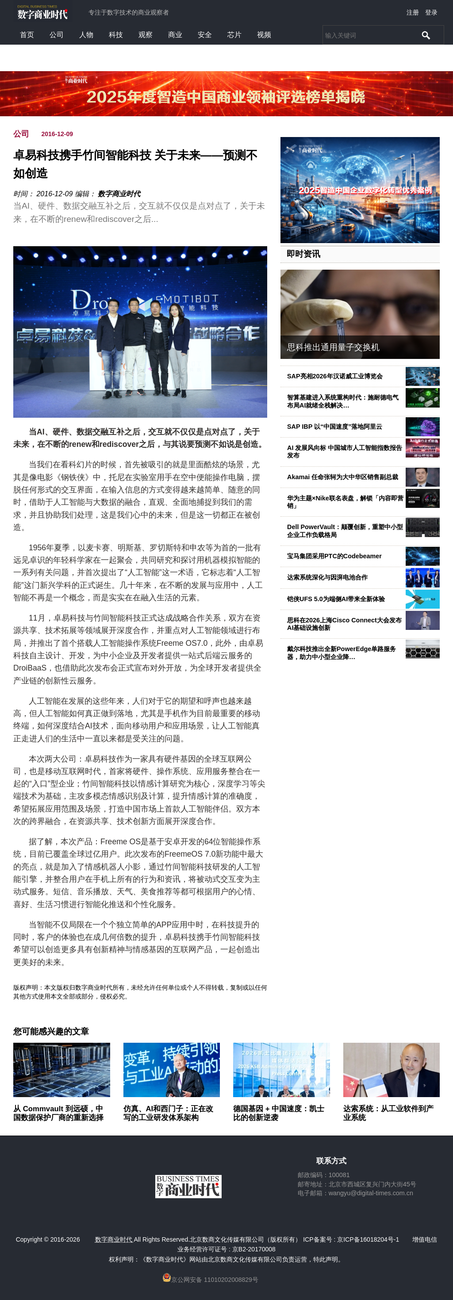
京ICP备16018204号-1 (368, 1239)
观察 (145, 34)
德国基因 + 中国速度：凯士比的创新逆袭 (278, 1113)
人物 (86, 34)
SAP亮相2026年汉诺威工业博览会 (335, 376)
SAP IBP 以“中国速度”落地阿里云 (334, 426)
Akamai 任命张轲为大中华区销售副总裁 (342, 476)
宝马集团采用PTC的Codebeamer (334, 556)
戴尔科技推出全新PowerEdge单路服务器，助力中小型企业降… (341, 652)
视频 (264, 34)
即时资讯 (303, 254)
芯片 (234, 34)
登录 (431, 12)
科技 (116, 34)
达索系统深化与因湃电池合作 (327, 577)
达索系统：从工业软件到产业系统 (388, 1113)
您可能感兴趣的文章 (51, 1031)
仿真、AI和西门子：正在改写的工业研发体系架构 (168, 1113)
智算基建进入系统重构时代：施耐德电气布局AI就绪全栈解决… (343, 401)
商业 (175, 34)
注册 (413, 12)
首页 (27, 34)
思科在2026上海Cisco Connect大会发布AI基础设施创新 (344, 624)
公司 (57, 34)
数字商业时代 (119, 194)
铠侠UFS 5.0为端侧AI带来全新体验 (336, 598)
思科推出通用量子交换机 (333, 347)
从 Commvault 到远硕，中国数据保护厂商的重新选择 (58, 1113)
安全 (205, 34)
